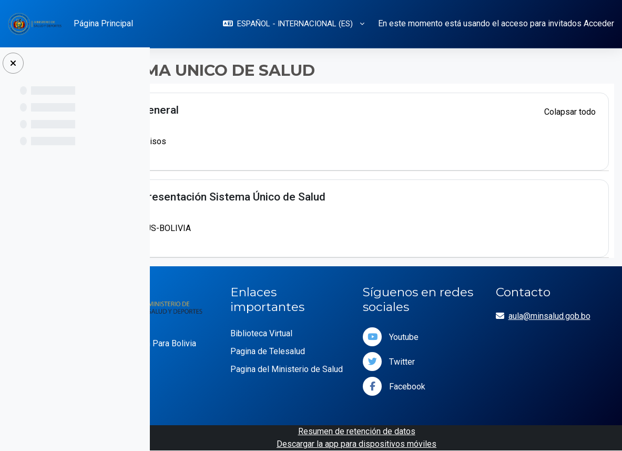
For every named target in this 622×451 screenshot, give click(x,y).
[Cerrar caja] (13, 63)
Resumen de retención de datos (390, 431)
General (227, 110)
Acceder (599, 23)
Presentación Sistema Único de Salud (300, 197)
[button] (293, 24)
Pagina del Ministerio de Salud (326, 375)
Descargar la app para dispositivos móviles (390, 444)
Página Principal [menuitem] (103, 23)
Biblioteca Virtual (312, 333)
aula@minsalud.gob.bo (566, 316)
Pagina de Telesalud (318, 351)
